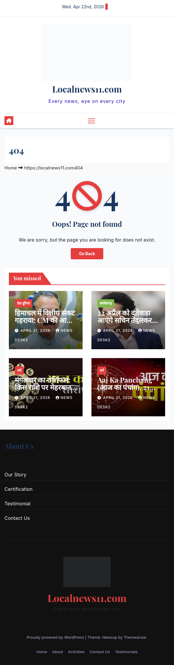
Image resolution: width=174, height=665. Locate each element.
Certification (18, 489)
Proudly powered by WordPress (56, 637)
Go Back (87, 253)
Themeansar (135, 637)
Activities (76, 651)
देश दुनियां (23, 303)
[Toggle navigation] (91, 120)
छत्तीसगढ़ (106, 303)
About (57, 651)
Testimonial (17, 504)
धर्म (19, 370)
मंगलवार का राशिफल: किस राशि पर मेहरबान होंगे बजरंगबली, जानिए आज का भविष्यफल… (44, 391)
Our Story (15, 475)
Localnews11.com (87, 89)
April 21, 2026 (35, 330)
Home (10, 168)
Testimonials (126, 651)
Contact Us (17, 518)
